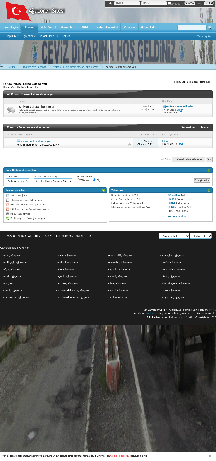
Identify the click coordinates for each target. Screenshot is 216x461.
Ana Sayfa (11, 27)
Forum (29, 27)
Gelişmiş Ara (204, 36)
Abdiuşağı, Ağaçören (15, 262)
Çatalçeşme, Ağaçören (16, 297)
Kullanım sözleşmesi (69, 235)
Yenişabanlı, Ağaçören (172, 297)
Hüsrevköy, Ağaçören (120, 262)
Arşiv (48, 235)
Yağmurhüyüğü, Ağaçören (175, 283)
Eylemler (28, 36)
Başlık (10, 134)
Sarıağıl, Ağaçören (170, 262)
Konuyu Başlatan (24, 134)
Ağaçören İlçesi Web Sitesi (24, 235)
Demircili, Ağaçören (67, 262)
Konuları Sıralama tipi (46, 176)
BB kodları (174, 195)
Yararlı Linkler (47, 36)
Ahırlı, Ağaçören (12, 276)
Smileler (173, 199)
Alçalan (99, 180)
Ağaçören (8, 283)
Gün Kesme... (13, 176)
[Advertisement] (108, 52)
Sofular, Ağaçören (170, 276)
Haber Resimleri (107, 27)
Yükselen (83, 180)
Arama (205, 127)
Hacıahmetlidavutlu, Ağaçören (73, 290)
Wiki (85, 27)
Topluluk (11, 36)
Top (209, 159)
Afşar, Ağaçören (12, 269)
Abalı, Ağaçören (12, 255)
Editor (35, 144)
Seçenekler (188, 127)
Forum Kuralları (177, 216)
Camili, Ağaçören (12, 290)
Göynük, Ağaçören (66, 276)
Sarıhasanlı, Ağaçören (172, 269)
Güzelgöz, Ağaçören (67, 283)
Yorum (139, 134)
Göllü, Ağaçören (65, 269)
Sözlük (66, 36)
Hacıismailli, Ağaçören (120, 255)
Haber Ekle (148, 27)
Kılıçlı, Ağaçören (117, 283)
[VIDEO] (172, 207)
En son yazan (170, 134)
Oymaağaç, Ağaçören (172, 255)
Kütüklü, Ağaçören (118, 297)
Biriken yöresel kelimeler (37, 106)
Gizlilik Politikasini (119, 455)
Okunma (149, 134)
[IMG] (171, 203)
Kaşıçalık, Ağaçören (119, 269)
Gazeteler (67, 27)
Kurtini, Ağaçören (118, 290)
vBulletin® (152, 313)
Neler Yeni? (48, 27)
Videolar (129, 27)
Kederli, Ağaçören (118, 276)
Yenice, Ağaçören (170, 290)
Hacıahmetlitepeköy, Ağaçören (73, 297)
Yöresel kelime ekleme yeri (36, 141)
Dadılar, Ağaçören (66, 255)
